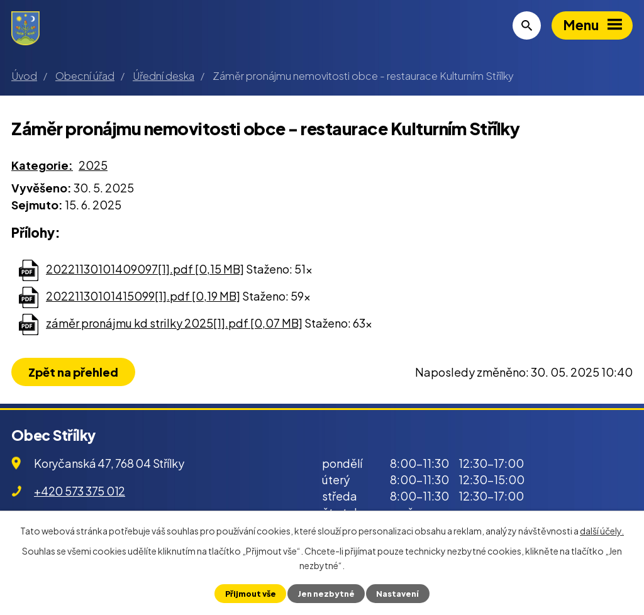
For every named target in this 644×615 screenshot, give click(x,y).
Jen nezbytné (326, 594)
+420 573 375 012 (79, 491)
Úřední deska (163, 75)
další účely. (602, 530)
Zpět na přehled (73, 372)
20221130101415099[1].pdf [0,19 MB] (143, 296)
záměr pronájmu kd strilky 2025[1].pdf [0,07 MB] (174, 323)
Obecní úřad (84, 75)
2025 (93, 165)
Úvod (24, 75)
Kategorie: (42, 165)
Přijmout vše (250, 594)
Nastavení (397, 594)
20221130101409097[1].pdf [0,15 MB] (145, 269)
